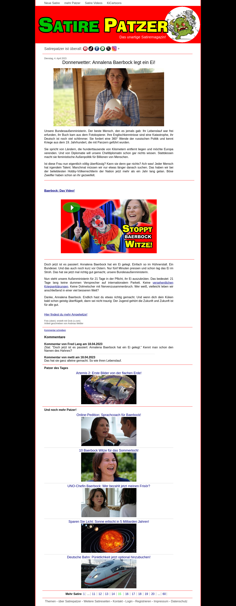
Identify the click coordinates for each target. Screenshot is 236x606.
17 (134, 593)
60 (164, 593)
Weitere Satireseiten (97, 601)
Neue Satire (52, 3)
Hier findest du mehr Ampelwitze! (65, 314)
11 (94, 593)
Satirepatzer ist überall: (63, 49)
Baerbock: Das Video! (59, 190)
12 (100, 593)
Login (129, 601)
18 (140, 593)
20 (153, 593)
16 (127, 593)
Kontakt (118, 601)
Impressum (161, 601)
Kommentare (54, 337)
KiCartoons (114, 3)
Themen (50, 601)
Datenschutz (179, 601)
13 (107, 593)
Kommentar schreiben (55, 330)
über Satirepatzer (69, 601)
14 (114, 593)
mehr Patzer (72, 3)
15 (120, 593)
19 (147, 593)
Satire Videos (94, 3)
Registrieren (143, 601)
